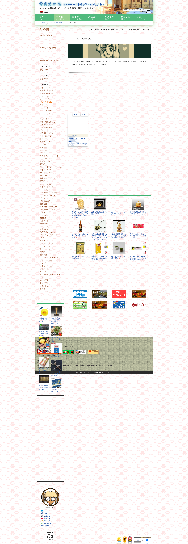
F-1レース (44, 119)
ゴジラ (42, 153)
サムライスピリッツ (47, 170)
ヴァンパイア (45, 105)
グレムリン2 (44, 144)
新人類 (42, 181)
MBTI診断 (45, 526)
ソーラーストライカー (48, 207)
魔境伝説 (43, 255)
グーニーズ (44, 139)
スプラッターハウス (47, 195)
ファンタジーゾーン (47, 243)
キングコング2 (45, 136)
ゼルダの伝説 (45, 201)
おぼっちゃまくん (46, 125)
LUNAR (43, 277)
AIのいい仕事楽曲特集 (48, 48)
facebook (47, 513)
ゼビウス (43, 198)
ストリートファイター (48, 192)
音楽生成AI (44, 70)
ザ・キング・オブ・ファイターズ (52, 167)
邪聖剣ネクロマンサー (48, 178)
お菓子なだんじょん (47, 122)
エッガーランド (46, 113)
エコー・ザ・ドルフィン (49, 108)
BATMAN (43, 238)
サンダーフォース (46, 173)
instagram (47, 516)
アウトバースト (46, 88)
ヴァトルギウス (46, 102)
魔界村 (42, 252)
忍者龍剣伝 (44, 229)
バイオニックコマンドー (49, 235)
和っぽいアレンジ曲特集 (49, 61)
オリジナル (44, 291)
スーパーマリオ (46, 184)
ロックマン (44, 283)
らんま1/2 (43, 272)
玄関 (43, 22)
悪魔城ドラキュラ (46, 91)
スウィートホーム (46, 187)
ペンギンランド (46, 246)
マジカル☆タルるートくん (50, 258)
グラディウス (45, 142)
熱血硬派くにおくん (47, 232)
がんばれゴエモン (46, 133)
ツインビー (44, 215)
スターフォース (46, 190)
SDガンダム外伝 (46, 110)
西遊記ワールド (46, 164)
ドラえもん (44, 226)
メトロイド (44, 269)
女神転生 (43, 263)
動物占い (47, 523)
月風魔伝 (43, 147)
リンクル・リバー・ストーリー (52, 275)
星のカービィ (45, 249)
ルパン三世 (44, 280)
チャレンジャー (46, 212)
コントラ (43, 158)
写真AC (47, 521)
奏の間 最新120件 (56, 22)
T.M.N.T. (43, 218)
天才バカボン (45, 221)
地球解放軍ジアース (47, 209)
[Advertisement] (50, 438)
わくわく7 (44, 289)
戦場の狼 (43, 204)
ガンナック (44, 130)
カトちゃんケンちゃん (48, 127)
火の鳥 (42, 241)
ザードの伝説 (45, 161)
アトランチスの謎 (46, 93)
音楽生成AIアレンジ (47, 79)
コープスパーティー (47, 150)
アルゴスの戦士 (46, 96)
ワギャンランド (46, 286)
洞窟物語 (43, 224)
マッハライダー (46, 260)
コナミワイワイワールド (49, 156)
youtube (47, 518)
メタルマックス (46, 266)
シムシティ (44, 175)
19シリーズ (44, 99)
